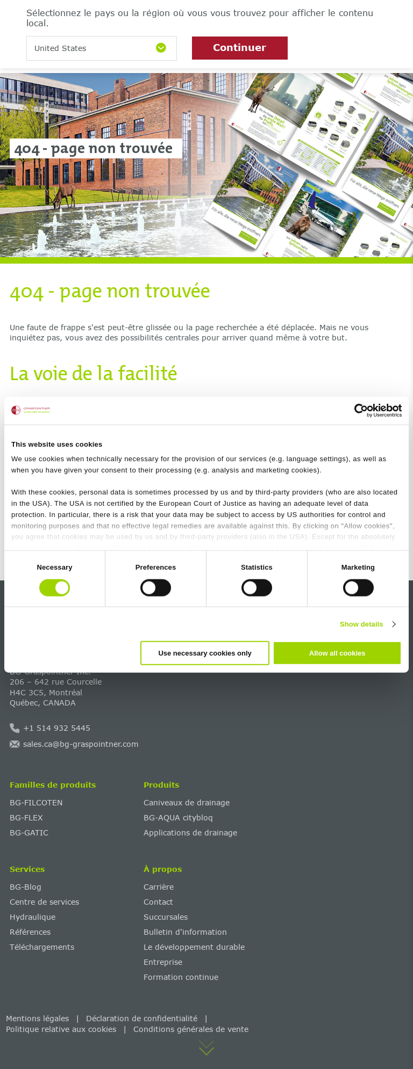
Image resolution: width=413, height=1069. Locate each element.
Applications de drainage (190, 832)
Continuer (239, 47)
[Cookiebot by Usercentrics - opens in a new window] (355, 410)
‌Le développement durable (194, 946)
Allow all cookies (337, 653)
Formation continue (181, 976)
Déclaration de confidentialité (141, 1018)
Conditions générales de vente (190, 1029)
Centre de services (44, 901)
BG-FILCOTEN (36, 802)
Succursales (166, 916)
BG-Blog (25, 886)
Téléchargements (42, 946)
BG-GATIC (29, 832)
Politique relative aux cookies (61, 1029)
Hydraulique (32, 916)
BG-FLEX (26, 817)
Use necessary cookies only (204, 653)
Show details (361, 624)
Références (30, 931)
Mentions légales (37, 1018)
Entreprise (163, 961)
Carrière (159, 886)
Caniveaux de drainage (187, 802)
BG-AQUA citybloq (178, 817)
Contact (158, 901)
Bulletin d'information (185, 931)
